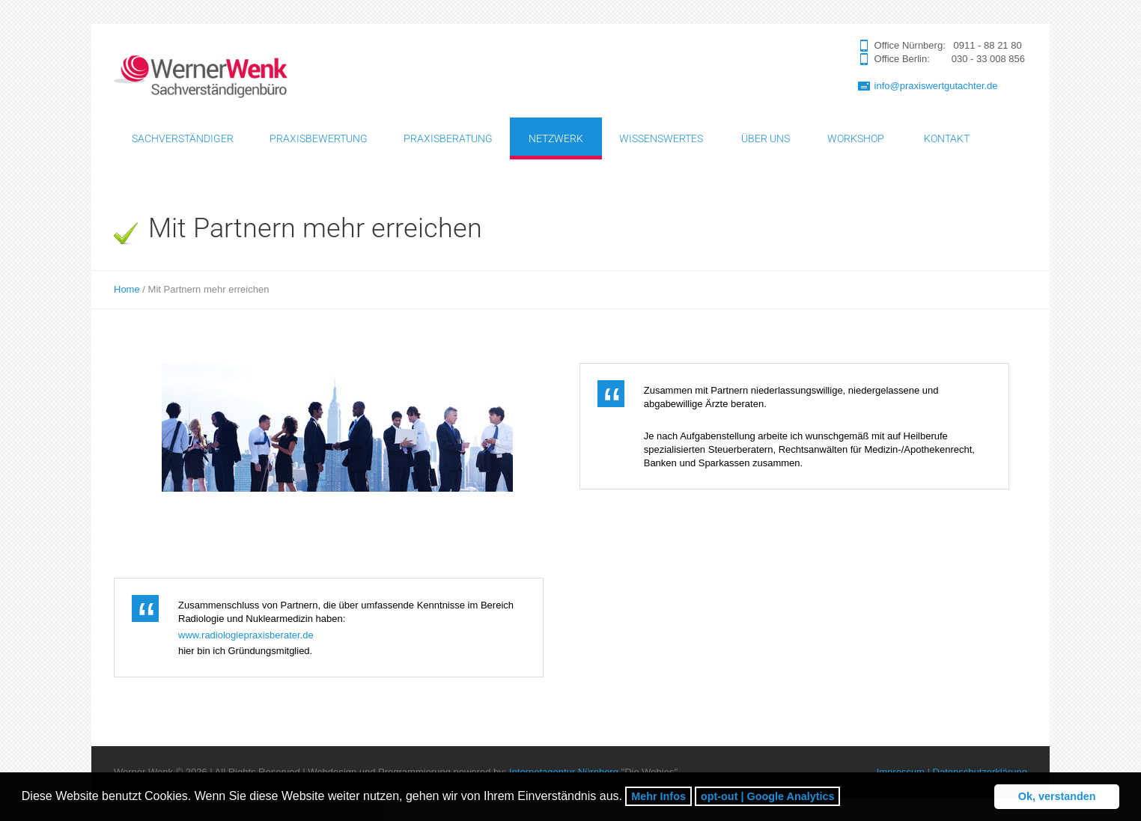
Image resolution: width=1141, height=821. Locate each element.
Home (127, 289)
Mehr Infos (658, 796)
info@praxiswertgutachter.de (936, 85)
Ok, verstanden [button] (1057, 796)
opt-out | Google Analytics (768, 796)
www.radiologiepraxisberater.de (246, 635)
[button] (846, 798)
